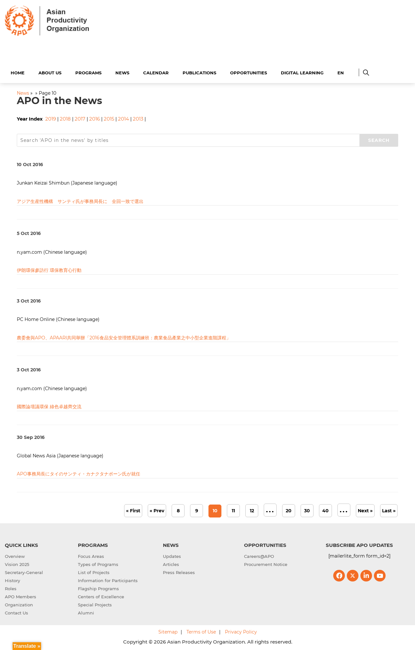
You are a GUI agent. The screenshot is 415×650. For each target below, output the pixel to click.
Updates (172, 555)
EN (340, 71)
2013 (138, 118)
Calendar (156, 71)
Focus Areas (91, 555)
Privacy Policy (241, 631)
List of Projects (94, 571)
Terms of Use (201, 631)
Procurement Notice (265, 563)
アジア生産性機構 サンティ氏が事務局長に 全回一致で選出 (80, 200)
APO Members (20, 595)
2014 (123, 118)
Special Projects (95, 603)
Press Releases (179, 571)
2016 (94, 118)
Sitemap (167, 631)
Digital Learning (302, 71)
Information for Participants (108, 579)
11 (233, 510)
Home (18, 71)
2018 (65, 118)
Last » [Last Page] (389, 510)
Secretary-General (24, 571)
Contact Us (16, 611)
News (122, 71)
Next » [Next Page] (365, 510)
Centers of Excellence (101, 595)
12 (252, 510)
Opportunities (248, 71)
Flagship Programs (98, 587)
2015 (109, 118)
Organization (19, 603)
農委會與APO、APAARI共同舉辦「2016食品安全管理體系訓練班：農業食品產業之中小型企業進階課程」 (124, 337)
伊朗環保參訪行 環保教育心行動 (49, 269)
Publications (199, 71)
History (12, 579)
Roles (10, 587)
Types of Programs (98, 563)
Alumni (86, 611)
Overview (15, 555)
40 (325, 510)
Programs (88, 71)
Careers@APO (259, 555)
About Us (49, 71)
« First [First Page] (133, 510)
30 (307, 510)
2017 (80, 118)
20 (289, 510)
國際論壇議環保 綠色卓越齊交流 (49, 406)
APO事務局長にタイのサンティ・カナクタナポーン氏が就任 (78, 473)
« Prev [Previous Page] (157, 510)
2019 (50, 118)
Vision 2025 (17, 563)
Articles (171, 563)
